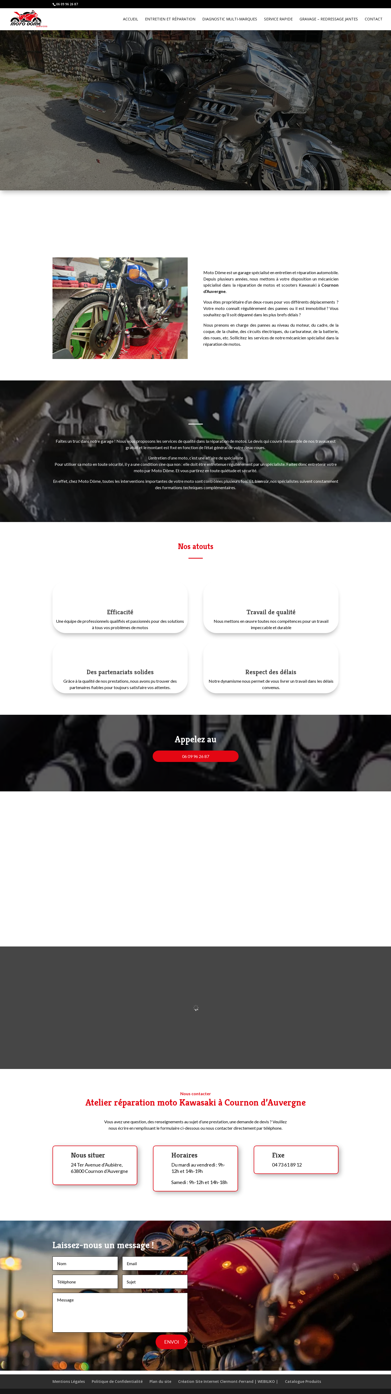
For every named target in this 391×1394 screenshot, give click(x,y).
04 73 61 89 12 (287, 1165)
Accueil (130, 19)
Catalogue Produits (303, 1381)
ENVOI (171, 1342)
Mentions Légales (68, 1381)
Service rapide (278, 19)
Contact (374, 19)
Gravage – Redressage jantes (329, 19)
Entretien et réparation (170, 19)
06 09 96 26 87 (195, 756)
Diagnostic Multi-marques (229, 19)
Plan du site (160, 1381)
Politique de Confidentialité (117, 1381)
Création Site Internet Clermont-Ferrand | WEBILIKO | (228, 1381)
